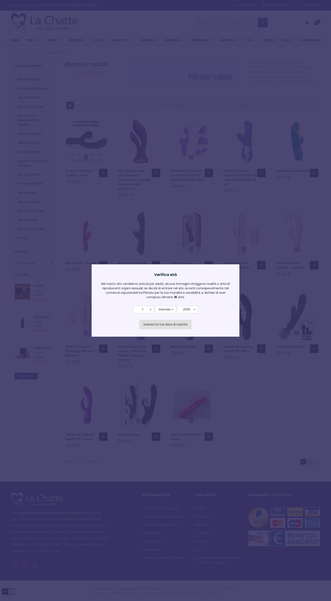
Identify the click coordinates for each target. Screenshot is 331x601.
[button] (143, 309)
